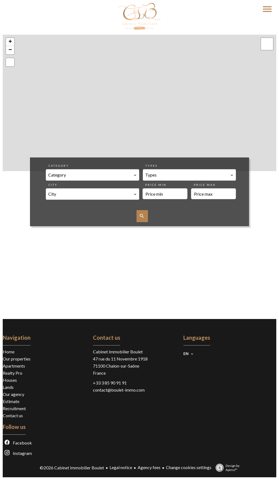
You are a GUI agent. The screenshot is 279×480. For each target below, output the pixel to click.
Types (151, 165)
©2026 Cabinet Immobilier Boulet (72, 467)
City (52, 184)
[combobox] (92, 174)
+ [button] (10, 42)
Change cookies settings (188, 467)
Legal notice (121, 467)
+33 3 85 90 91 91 (110, 382)
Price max (205, 184)
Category (58, 165)
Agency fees (149, 467)
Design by (226, 468)
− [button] (10, 50)
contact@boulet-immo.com (119, 389)
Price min (155, 184)
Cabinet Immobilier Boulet (118, 351)
